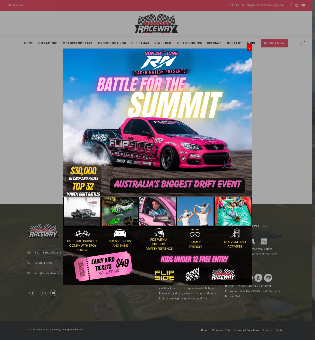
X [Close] (249, 48)
